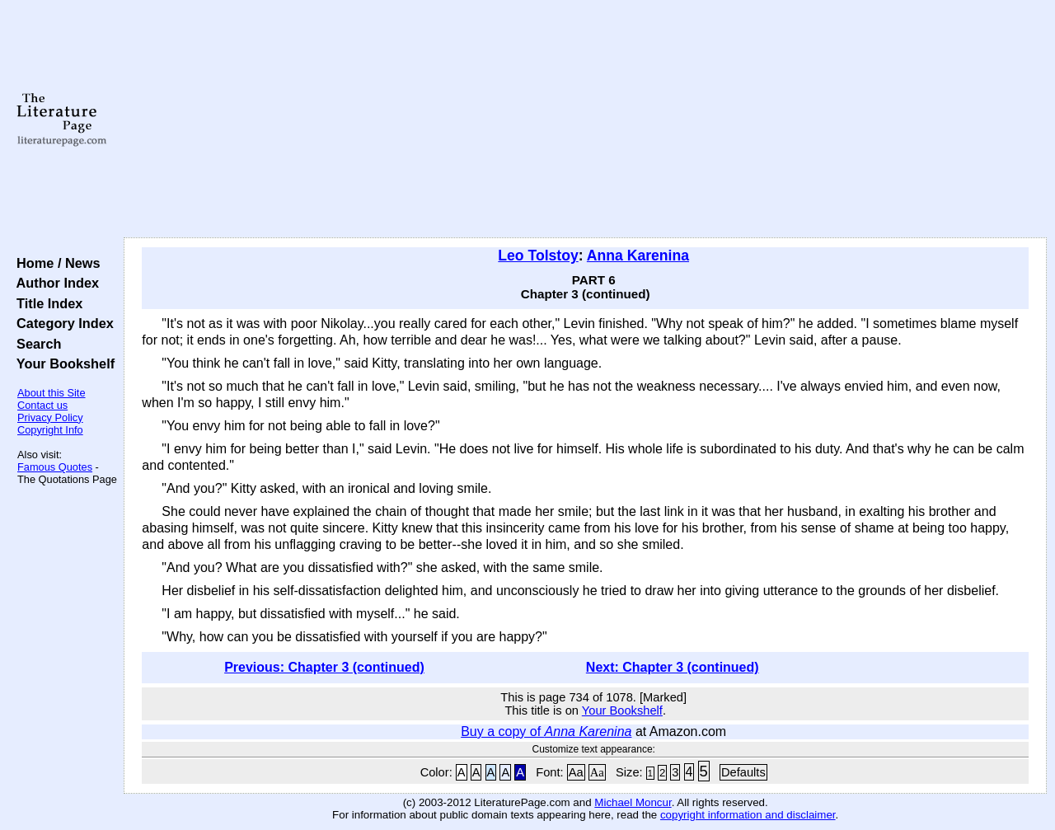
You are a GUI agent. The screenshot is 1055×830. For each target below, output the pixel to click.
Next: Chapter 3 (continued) (672, 667)
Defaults (743, 772)
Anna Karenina (638, 255)
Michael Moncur (632, 802)
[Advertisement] (585, 119)
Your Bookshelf (62, 363)
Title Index (45, 303)
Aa (576, 772)
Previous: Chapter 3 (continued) (324, 667)
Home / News (55, 263)
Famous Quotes (54, 467)
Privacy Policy (50, 417)
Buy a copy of (546, 731)
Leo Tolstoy (538, 255)
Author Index (54, 282)
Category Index (61, 323)
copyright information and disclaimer (748, 815)
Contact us (42, 405)
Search (35, 343)
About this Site (51, 393)
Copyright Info (50, 430)
